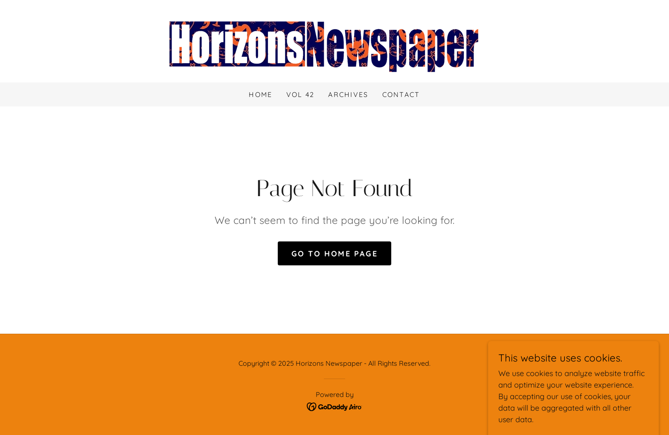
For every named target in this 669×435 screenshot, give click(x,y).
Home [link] (260, 94)
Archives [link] (348, 94)
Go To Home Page (334, 254)
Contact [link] (401, 94)
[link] (334, 40)
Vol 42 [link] (300, 94)
